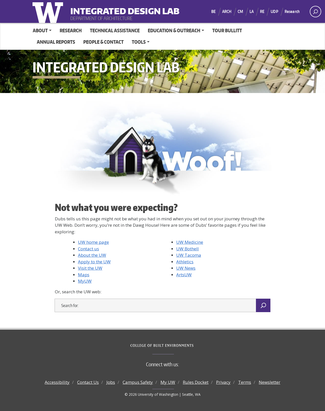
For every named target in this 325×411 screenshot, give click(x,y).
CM (240, 11)
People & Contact (103, 42)
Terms (244, 382)
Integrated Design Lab (101, 8)
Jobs (110, 382)
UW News (186, 268)
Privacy (223, 382)
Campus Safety (138, 382)
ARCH (227, 11)
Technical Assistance (115, 30)
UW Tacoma (188, 255)
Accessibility (57, 382)
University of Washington (49, 11)
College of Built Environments (172, 345)
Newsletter (269, 382)
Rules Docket (195, 382)
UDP (274, 11)
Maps (83, 275)
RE (262, 11)
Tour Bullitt (227, 30)
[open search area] (315, 11)
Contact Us (88, 382)
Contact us (88, 249)
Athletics (184, 262)
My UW (167, 382)
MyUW (85, 281)
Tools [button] (139, 42)
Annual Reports (56, 42)
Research (292, 11)
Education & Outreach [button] (174, 30)
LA (252, 11)
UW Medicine (189, 242)
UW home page (93, 242)
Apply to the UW (94, 262)
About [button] (40, 30)
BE (213, 11)
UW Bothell (187, 249)
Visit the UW (90, 268)
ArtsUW (184, 275)
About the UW (92, 255)
